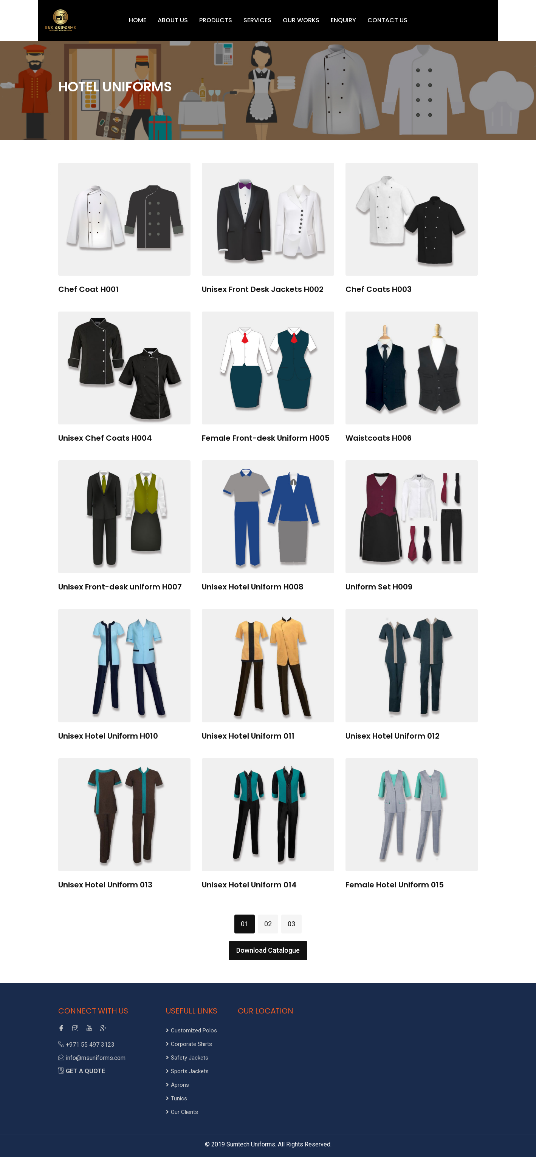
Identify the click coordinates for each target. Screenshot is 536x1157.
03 (291, 924)
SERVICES (257, 20)
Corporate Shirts (189, 1044)
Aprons (177, 1084)
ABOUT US (173, 20)
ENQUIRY (343, 20)
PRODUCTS (215, 20)
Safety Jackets (187, 1057)
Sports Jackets (187, 1071)
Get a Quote (85, 1071)
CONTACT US (387, 20)
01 (244, 924)
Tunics (176, 1098)
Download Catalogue (268, 950)
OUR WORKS (301, 20)
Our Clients (182, 1112)
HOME (137, 20)
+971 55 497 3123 (90, 1044)
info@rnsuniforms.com (95, 1057)
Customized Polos (191, 1030)
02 (268, 924)
